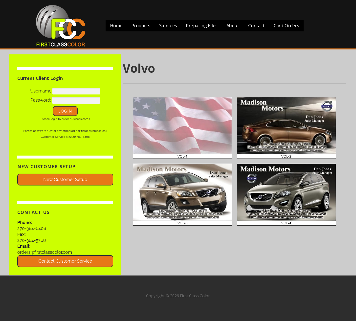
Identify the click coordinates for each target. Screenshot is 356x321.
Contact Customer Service (65, 261)
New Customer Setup (65, 179)
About (232, 25)
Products (140, 25)
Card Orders (286, 25)
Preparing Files (202, 25)
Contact (256, 25)
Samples (168, 25)
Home (116, 25)
